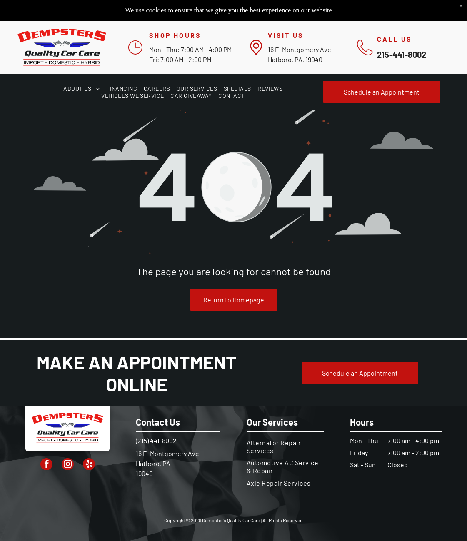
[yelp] (89, 465)
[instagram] (68, 465)
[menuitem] (81, 88)
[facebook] (46, 465)
